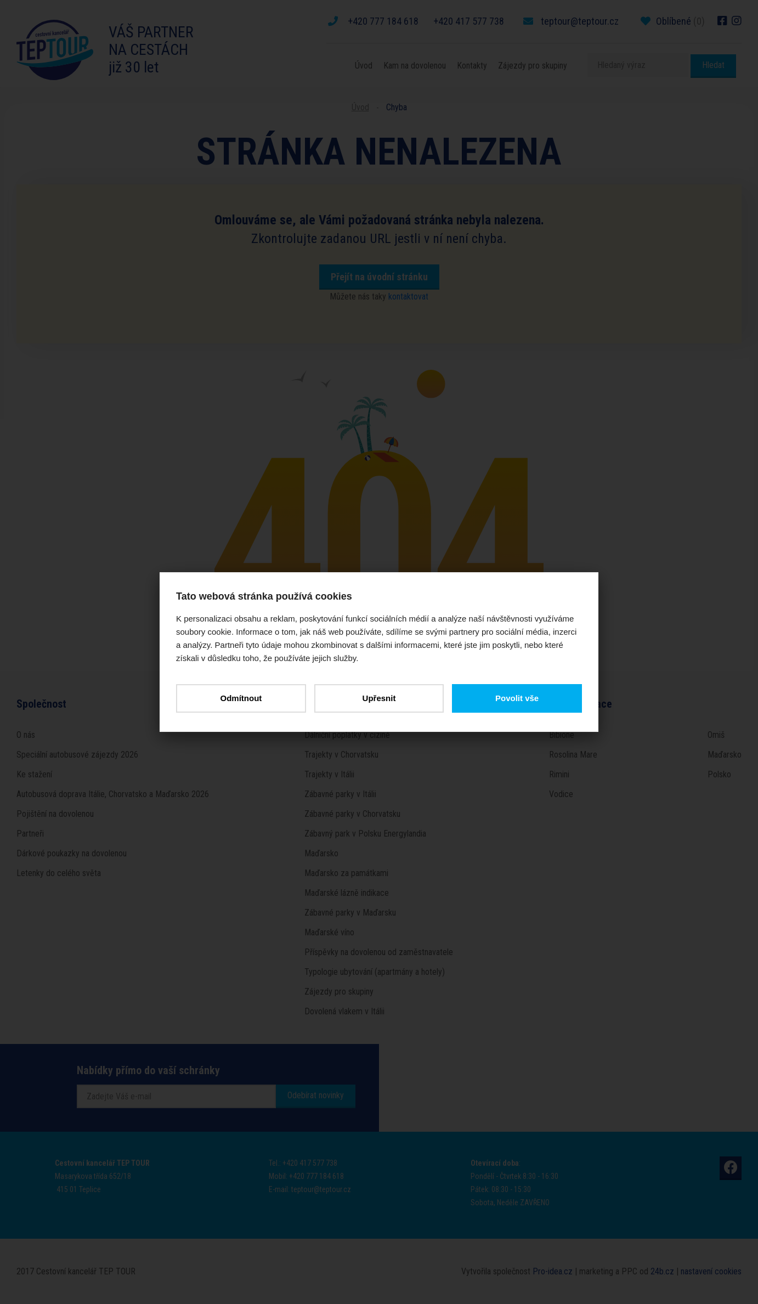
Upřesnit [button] (379, 698)
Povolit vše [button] (517, 698)
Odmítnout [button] (241, 698)
